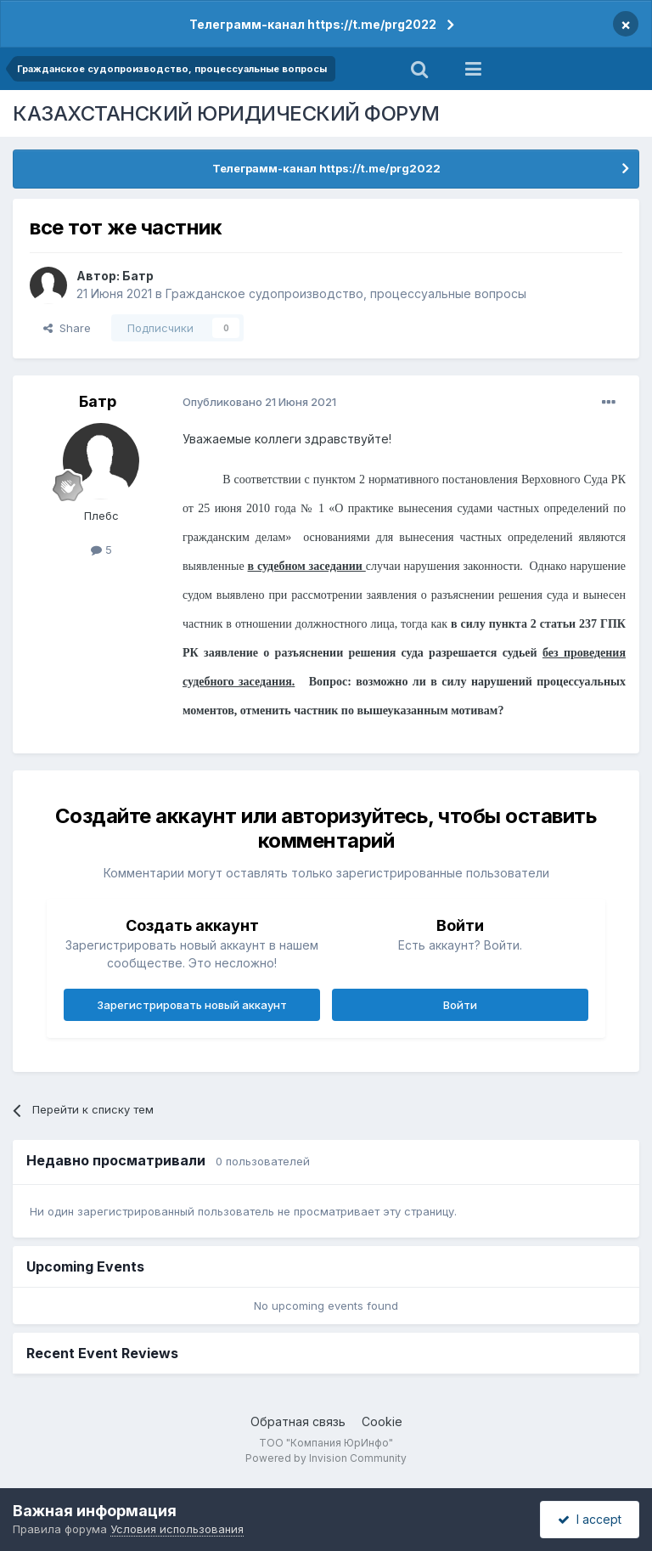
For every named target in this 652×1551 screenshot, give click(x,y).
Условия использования (177, 1529)
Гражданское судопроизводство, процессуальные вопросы (346, 293)
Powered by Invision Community (326, 1458)
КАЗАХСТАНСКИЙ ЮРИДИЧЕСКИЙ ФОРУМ (226, 113)
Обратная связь (298, 1421)
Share (67, 328)
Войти (460, 1005)
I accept (589, 1519)
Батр (138, 275)
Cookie (382, 1421)
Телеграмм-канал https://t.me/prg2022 (312, 24)
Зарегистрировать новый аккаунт (192, 1005)
